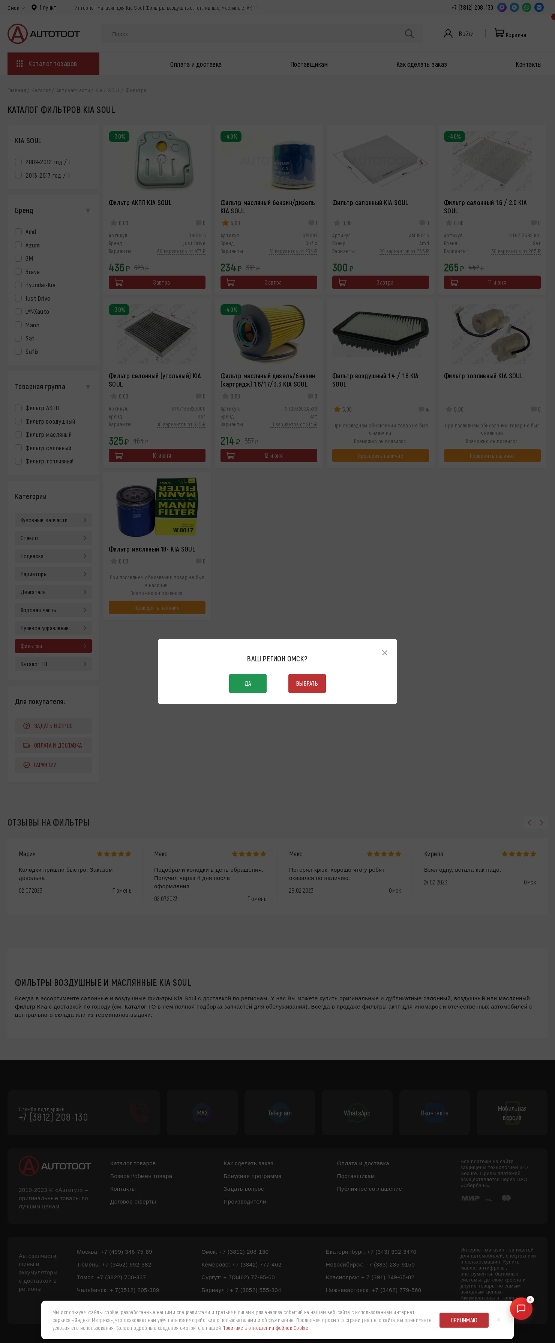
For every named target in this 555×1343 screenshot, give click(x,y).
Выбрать (307, 683)
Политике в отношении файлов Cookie (265, 1328)
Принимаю (464, 1320)
